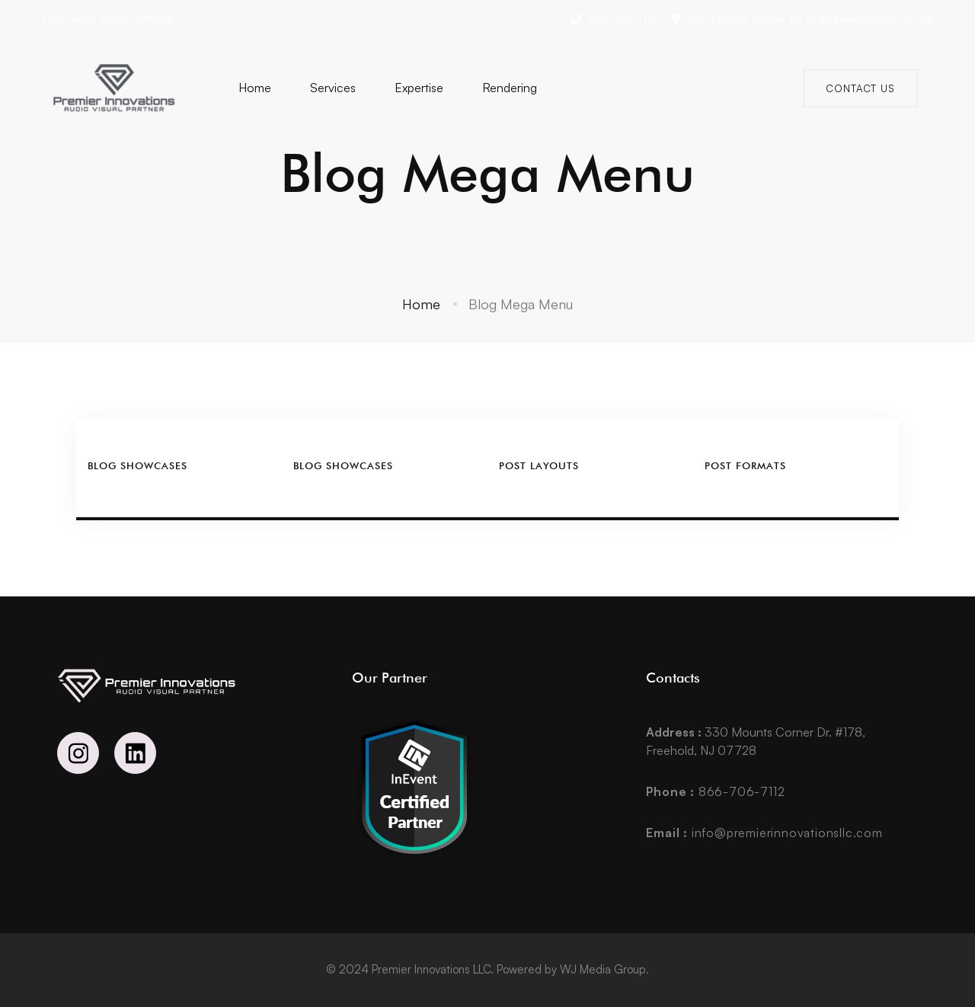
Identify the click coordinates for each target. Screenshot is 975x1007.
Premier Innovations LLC (431, 969)
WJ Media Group (603, 969)
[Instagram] (78, 753)
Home (421, 304)
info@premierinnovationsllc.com (764, 832)
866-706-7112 (715, 791)
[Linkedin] (135, 753)
